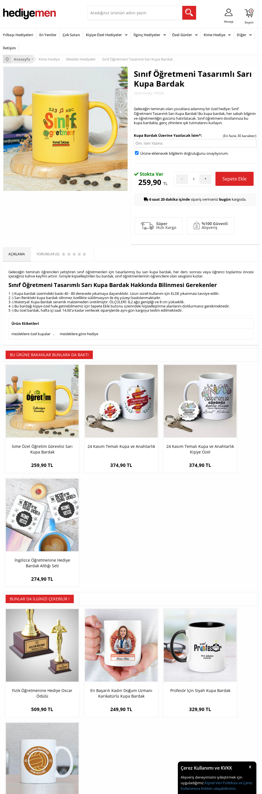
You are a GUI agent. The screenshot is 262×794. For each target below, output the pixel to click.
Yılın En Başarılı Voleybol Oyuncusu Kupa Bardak (227, 548)
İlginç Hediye (100, 764)
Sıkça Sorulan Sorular (19, 696)
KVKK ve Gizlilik (14, 688)
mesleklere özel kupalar (31, 333)
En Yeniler (48, 34)
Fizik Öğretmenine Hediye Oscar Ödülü (35, 548)
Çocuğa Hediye (102, 739)
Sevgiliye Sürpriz (103, 688)
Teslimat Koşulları (17, 654)
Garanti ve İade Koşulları (22, 679)
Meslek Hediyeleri (104, 696)
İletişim (9, 47)
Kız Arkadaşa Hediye (106, 671)
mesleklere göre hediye (79, 333)
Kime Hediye (214, 34)
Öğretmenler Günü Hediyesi (25, 756)
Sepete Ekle (234, 181)
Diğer (241, 34)
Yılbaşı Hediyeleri (18, 34)
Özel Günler (182, 34)
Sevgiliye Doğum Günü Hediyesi (202, 671)
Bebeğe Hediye (102, 747)
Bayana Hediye (102, 730)
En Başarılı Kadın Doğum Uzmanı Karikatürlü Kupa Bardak (99, 551)
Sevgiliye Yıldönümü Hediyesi (200, 696)
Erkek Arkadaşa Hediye (108, 662)
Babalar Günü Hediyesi (21, 764)
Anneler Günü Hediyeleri (22, 747)
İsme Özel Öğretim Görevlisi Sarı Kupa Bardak (35, 433)
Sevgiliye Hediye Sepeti (196, 662)
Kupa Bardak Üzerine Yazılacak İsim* (167, 135)
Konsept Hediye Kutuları (196, 654)
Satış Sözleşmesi (16, 671)
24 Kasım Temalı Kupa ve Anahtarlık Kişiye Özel (163, 433)
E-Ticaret (114, 786)
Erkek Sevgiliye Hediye (195, 679)
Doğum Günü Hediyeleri (21, 730)
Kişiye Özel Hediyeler (104, 34)
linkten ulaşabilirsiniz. (218, 788)
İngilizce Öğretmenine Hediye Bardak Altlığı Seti (227, 433)
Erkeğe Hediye (101, 722)
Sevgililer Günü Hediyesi (22, 722)
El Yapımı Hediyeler (105, 679)
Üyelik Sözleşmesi (17, 662)
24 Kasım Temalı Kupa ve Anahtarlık (99, 433)
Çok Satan (71, 34)
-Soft (101, 786)
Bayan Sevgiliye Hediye (196, 688)
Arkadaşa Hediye (103, 756)
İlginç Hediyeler (147, 34)
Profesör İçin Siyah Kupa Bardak (163, 548)
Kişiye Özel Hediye (104, 654)
